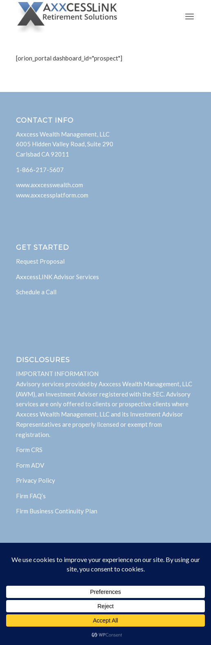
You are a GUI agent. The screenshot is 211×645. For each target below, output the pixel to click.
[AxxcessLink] (87, 16)
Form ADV (30, 465)
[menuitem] (189, 16)
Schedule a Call (36, 292)
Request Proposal (40, 261)
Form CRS (29, 449)
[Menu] (189, 16)
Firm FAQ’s (31, 495)
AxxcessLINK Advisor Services (57, 276)
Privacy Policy (35, 480)
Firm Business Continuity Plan (56, 511)
